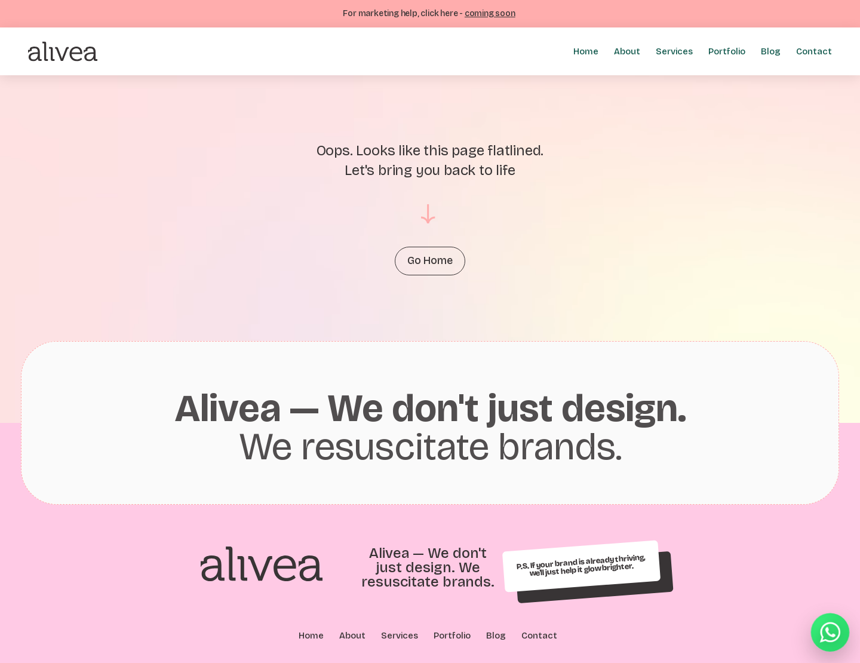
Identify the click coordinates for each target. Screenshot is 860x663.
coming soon (490, 13)
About (627, 51)
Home (585, 51)
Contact (814, 51)
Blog (771, 51)
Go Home (430, 260)
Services (674, 51)
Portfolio (726, 51)
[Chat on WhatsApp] (830, 633)
